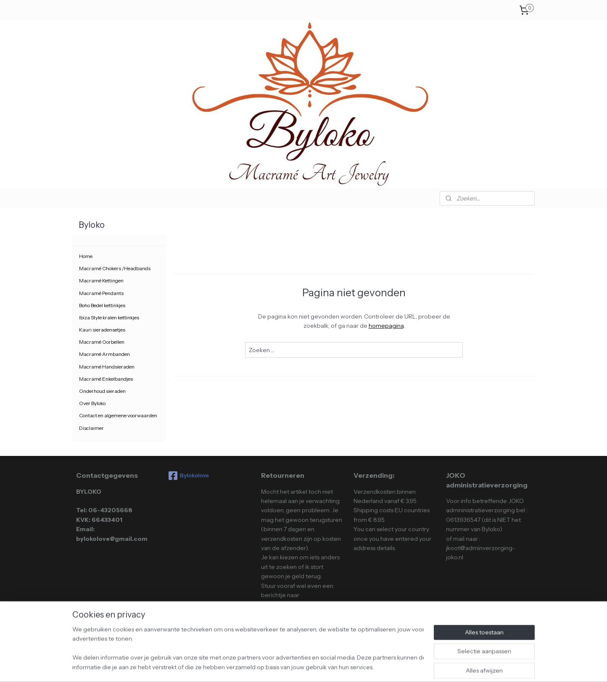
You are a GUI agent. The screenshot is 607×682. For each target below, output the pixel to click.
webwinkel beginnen (312, 666)
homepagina (385, 325)
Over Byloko (92, 403)
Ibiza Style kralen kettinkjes (109, 317)
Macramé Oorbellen (101, 342)
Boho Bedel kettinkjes (102, 305)
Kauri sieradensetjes (102, 330)
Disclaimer (91, 428)
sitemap (270, 666)
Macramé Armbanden (104, 354)
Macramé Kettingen (101, 280)
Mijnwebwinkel (375, 666)
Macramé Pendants (101, 293)
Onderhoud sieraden (102, 391)
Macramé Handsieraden (107, 366)
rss (285, 666)
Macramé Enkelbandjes (106, 379)
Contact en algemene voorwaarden (118, 415)
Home (85, 256)
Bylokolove (189, 476)
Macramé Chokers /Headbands (114, 268)
